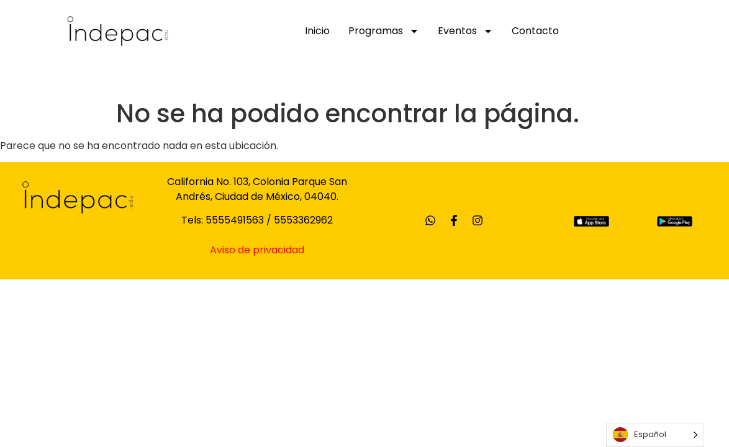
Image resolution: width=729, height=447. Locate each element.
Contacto (535, 31)
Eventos (465, 31)
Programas (383, 31)
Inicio (317, 31)
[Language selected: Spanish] (655, 435)
